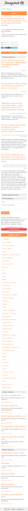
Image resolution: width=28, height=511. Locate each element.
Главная (3, 16)
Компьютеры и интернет (9, 295)
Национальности (7, 325)
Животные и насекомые (9, 282)
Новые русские (6, 329)
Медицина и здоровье (8, 310)
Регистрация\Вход (14, 229)
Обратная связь (20, 509)
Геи (3, 270)
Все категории (6, 242)
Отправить (5, 212)
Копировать (15, 44)
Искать (14, 13)
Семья (4, 359)
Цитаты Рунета (6, 384)
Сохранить (14, 42)
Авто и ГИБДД (6, 248)
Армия (4, 251)
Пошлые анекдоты (8, 344)
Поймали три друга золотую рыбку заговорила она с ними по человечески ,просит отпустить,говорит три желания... (13, 128)
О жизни (5, 332)
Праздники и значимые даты (11, 347)
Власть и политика (8, 264)
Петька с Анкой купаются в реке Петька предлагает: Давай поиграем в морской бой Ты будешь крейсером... (14, 63)
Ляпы (4, 307)
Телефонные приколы (9, 378)
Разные (4, 356)
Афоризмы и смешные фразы (11, 254)
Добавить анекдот (14, 235)
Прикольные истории (8, 350)
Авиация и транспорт (8, 245)
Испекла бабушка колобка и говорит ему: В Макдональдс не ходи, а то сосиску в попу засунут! (14, 86)
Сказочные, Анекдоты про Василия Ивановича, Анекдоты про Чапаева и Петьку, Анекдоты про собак (15, 166)
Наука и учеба (6, 322)
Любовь (4, 304)
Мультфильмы (6, 316)
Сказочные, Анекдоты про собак (18, 113)
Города (4, 273)
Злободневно (6, 285)
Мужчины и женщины (9, 313)
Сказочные (9, 16)
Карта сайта (7, 509)
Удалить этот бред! (14, 52)
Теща (4, 381)
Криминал (5, 301)
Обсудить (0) (6, 44)
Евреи (4, 279)
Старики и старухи (8, 372)
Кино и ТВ (5, 291)
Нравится (6, 42)
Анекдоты (13, 509)
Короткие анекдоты (8, 298)
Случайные (5, 239)
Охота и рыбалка (7, 338)
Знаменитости (6, 288)
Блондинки (5, 261)
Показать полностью (6, 402)
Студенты (5, 375)
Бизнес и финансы (8, 258)
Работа (4, 353)
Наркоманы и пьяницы (9, 319)
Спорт (4, 369)
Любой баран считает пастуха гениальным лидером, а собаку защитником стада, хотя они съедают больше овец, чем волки (12, 106)
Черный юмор (6, 387)
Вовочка (4, 267)
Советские (5, 366)
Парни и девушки (7, 341)
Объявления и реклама (9, 335)
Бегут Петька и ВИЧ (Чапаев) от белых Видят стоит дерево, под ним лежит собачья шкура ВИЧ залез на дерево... (13, 158)
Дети (3, 276)
